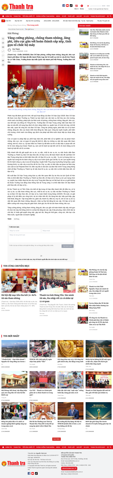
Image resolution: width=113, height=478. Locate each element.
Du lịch (86, 16)
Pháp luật (71, 16)
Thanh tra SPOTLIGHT (98, 16)
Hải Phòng (16, 219)
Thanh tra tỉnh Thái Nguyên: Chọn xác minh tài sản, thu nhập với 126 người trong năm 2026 (100, 77)
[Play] (88, 5)
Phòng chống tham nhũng (45, 16)
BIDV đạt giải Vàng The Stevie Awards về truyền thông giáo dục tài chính (98, 424)
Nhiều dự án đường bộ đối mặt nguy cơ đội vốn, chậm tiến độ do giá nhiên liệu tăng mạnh (98, 361)
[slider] (95, 6)
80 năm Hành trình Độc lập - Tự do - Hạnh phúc (80, 21)
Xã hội (64, 16)
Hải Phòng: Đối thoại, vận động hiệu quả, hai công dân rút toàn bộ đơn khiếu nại (14, 393)
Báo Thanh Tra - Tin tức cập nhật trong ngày (17, 7)
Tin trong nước (33, 25)
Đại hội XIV (20, 21)
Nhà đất (79, 16)
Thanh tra (17, 16)
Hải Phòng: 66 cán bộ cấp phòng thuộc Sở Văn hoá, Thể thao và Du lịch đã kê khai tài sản (100, 45)
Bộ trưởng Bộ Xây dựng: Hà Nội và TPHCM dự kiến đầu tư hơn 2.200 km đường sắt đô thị (69, 424)
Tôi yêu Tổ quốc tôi (105, 21)
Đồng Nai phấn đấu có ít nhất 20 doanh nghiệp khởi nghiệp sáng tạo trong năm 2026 (14, 424)
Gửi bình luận (67, 246)
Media (58, 16)
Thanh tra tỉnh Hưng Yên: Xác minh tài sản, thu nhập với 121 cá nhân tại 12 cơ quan (100, 66)
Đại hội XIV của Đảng (34, 21)
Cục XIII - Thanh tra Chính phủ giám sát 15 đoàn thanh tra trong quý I (41, 393)
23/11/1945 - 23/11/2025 (53, 21)
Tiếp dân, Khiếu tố (28, 16)
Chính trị (8, 16)
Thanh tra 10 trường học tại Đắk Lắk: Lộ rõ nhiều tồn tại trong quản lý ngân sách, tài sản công (99, 55)
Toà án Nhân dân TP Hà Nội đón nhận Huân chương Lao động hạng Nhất (99, 305)
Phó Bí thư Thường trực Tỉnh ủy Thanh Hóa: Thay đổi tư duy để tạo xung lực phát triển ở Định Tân (42, 424)
